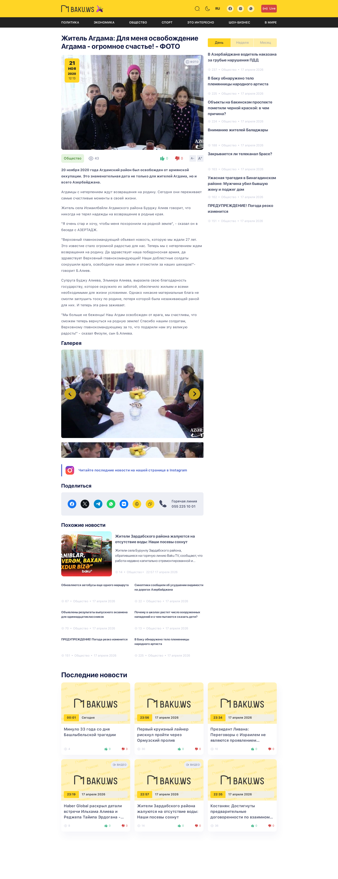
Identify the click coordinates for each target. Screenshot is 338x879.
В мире (271, 22)
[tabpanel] (242, 137)
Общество (138, 22)
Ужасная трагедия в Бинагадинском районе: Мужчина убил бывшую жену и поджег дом (242, 183)
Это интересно (200, 22)
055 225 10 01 (184, 506)
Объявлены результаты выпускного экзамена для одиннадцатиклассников (94, 614)
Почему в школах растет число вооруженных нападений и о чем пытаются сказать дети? (167, 614)
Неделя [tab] (242, 43)
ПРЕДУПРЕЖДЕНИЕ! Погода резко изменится (94, 639)
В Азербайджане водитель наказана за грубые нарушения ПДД (242, 57)
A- (193, 158)
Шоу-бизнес (239, 22)
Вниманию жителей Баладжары (238, 130)
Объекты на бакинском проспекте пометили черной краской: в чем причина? (240, 108)
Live (269, 8)
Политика (70, 22)
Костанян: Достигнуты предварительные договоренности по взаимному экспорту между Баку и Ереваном (241, 817)
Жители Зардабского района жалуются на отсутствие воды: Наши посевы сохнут (167, 811)
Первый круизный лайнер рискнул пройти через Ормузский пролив (163, 735)
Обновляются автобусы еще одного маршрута (95, 585)
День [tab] (219, 43)
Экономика (104, 22)
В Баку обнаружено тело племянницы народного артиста (162, 642)
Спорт (167, 22)
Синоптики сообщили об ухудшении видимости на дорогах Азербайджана (169, 587)
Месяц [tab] (265, 43)
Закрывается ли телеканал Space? (240, 154)
